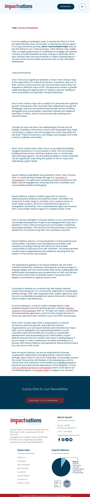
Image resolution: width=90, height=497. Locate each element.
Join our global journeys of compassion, (32, 367)
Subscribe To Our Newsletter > (45, 406)
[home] (19, 6)
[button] (82, 6)
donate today (42, 370)
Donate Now (66, 6)
